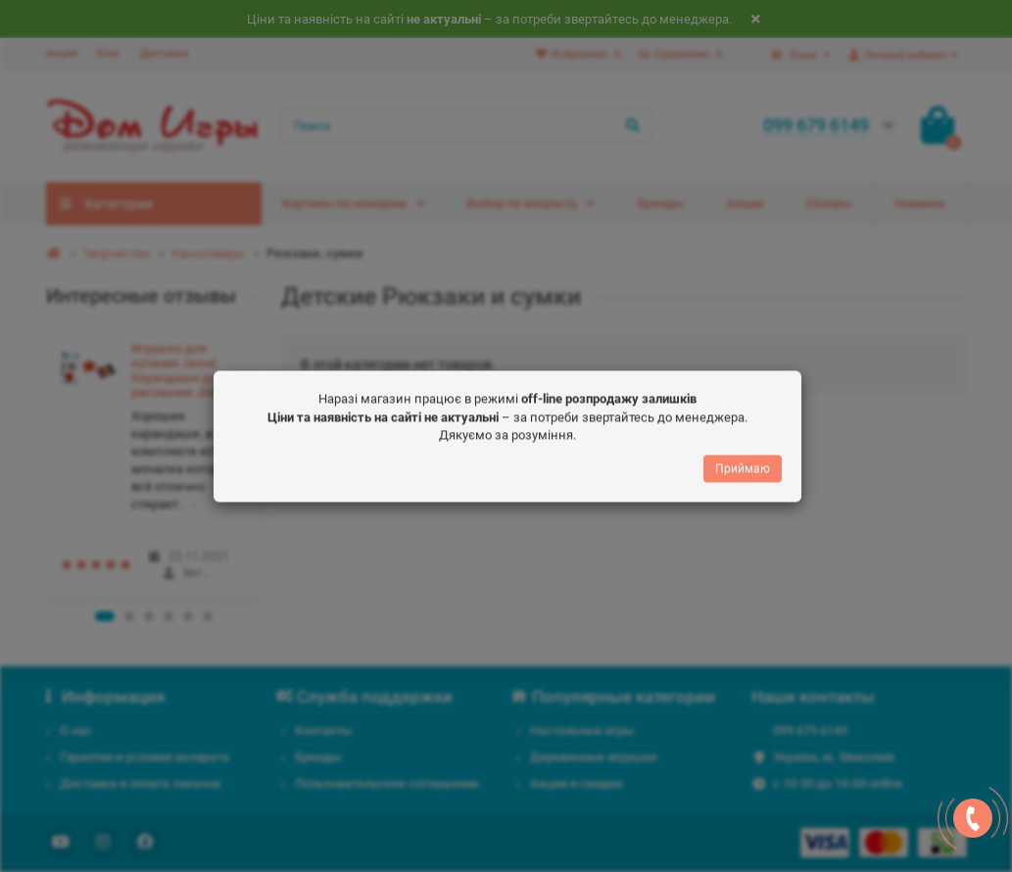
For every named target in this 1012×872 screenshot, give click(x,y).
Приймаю (742, 464)
